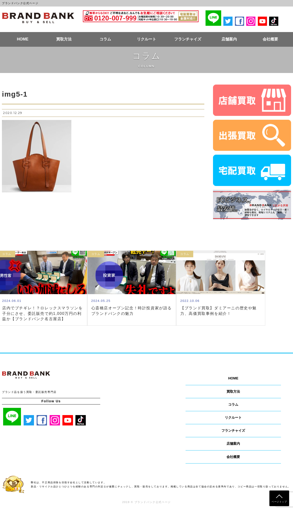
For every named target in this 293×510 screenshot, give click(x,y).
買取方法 (64, 39)
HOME (22, 39)
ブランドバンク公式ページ (38, 18)
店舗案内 (229, 39)
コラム (105, 39)
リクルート (146, 39)
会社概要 (270, 39)
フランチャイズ (187, 39)
